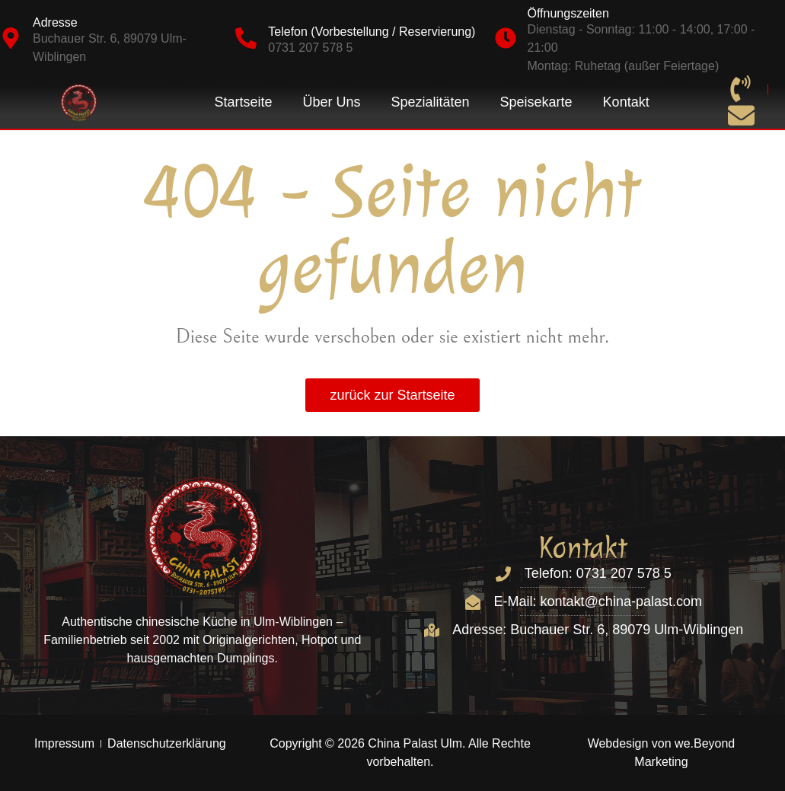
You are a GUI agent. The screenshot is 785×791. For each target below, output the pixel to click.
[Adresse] (10, 38)
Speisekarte (536, 102)
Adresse (55, 22)
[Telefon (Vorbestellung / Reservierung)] (246, 38)
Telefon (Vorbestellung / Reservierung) (371, 31)
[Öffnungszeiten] (505, 38)
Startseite (243, 102)
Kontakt (626, 102)
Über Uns (331, 102)
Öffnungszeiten (568, 13)
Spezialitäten (430, 102)
